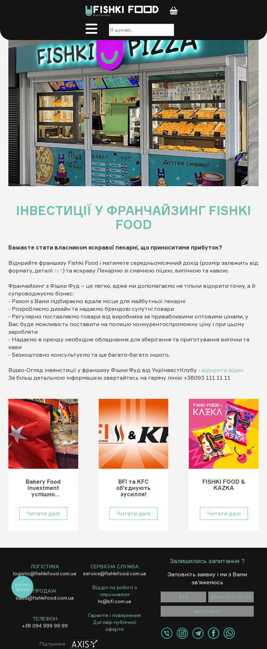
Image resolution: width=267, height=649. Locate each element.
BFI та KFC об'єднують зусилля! (133, 487)
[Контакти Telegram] (198, 633)
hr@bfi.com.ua (114, 601)
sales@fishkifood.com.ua (45, 598)
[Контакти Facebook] (214, 633)
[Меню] (93, 30)
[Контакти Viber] (167, 633)
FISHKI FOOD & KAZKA (223, 484)
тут (58, 270)
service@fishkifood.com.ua (114, 573)
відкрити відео (223, 369)
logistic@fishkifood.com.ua (44, 573)
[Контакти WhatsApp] (229, 633)
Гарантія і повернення (114, 615)
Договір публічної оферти (114, 625)
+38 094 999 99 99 (45, 625)
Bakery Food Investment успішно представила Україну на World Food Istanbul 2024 (43, 487)
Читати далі (43, 513)
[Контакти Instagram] (182, 633)
